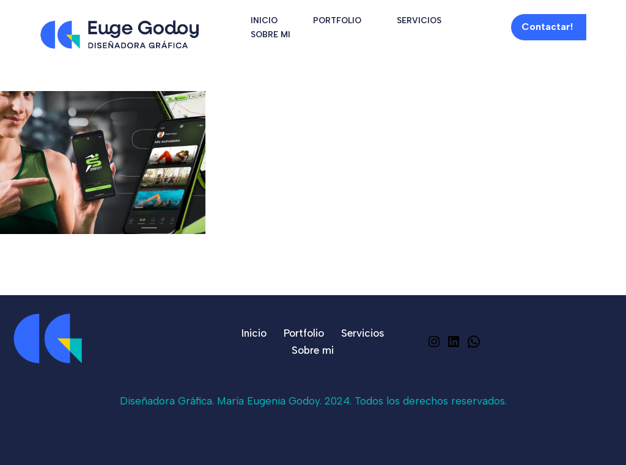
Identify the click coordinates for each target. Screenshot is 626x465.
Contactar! (547, 26)
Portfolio (337, 20)
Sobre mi (270, 34)
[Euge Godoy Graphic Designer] (119, 34)
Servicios (419, 20)
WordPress (35, 448)
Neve (22, 431)
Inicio (264, 20)
